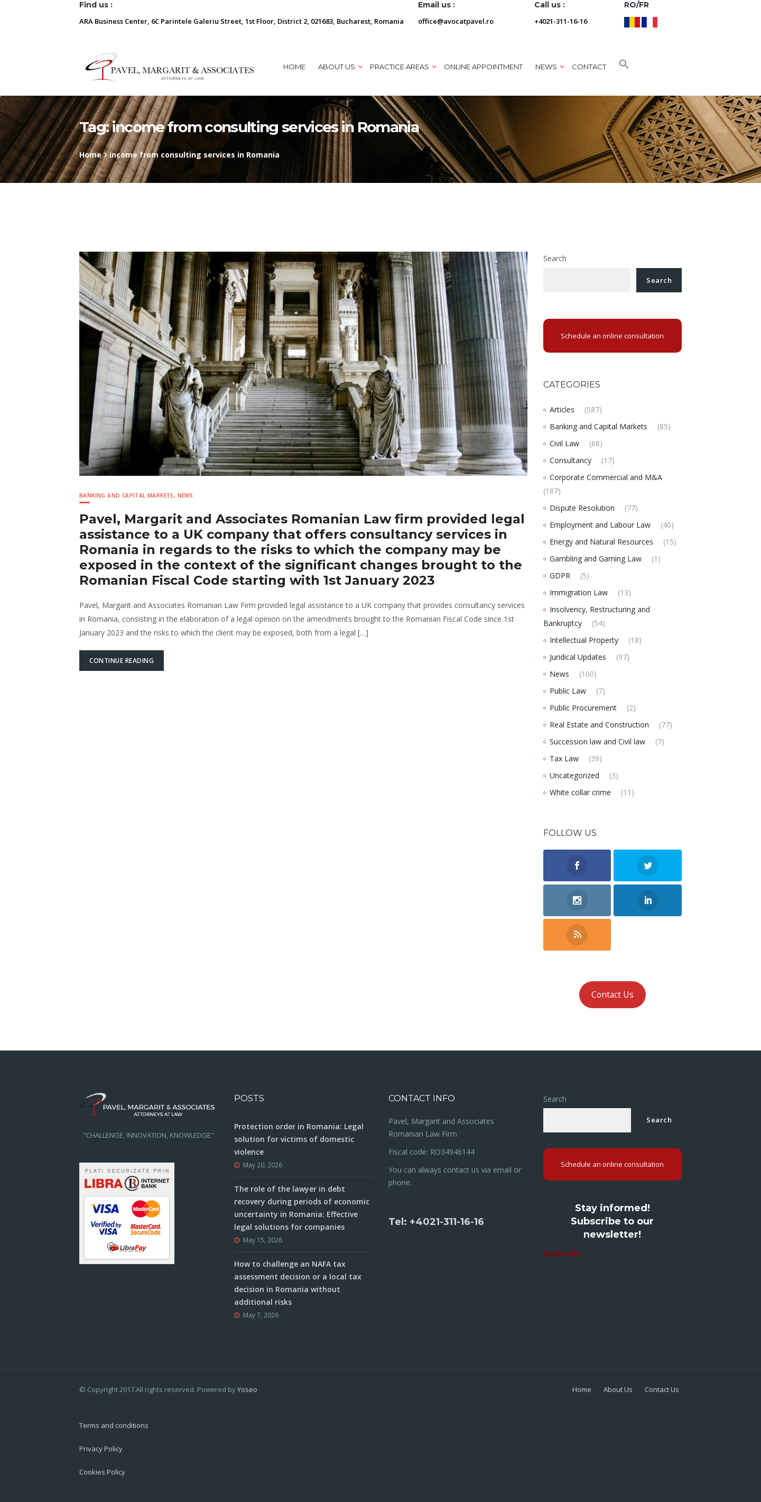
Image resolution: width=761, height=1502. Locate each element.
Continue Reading (121, 660)
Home (294, 66)
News (546, 66)
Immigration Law (579, 592)
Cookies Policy (102, 1472)
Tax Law (564, 758)
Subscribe (561, 1253)
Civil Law (564, 443)
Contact (589, 66)
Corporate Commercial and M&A (606, 477)
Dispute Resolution (582, 508)
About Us (618, 1389)
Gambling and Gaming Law (596, 559)
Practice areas (399, 66)
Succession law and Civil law (597, 741)
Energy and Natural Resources (601, 542)
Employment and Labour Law (600, 525)
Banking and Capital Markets (126, 495)
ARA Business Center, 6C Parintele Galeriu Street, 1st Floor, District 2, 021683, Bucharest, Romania (241, 21)
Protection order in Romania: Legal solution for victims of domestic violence (299, 1139)
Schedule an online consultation (612, 335)
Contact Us (612, 994)
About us (336, 66)
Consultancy (570, 460)
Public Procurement (583, 708)
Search (555, 258)
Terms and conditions (114, 1425)
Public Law (568, 691)
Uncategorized (574, 775)
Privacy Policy (101, 1448)
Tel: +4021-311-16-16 (436, 1222)
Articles (562, 409)
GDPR (560, 575)
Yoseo (247, 1389)
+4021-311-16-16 (560, 21)
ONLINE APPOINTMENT (483, 66)
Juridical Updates (578, 657)
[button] (624, 66)
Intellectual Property (584, 640)
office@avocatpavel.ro (456, 21)
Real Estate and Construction (599, 725)
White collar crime (580, 792)
